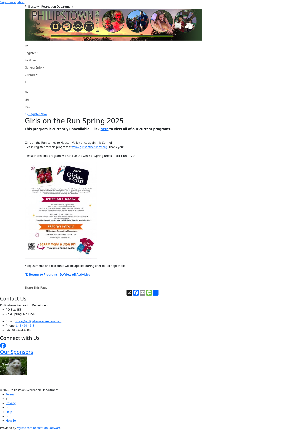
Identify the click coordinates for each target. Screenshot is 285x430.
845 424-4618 (25, 326)
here (105, 128)
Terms (10, 394)
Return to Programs (41, 274)
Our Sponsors (16, 351)
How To (11, 421)
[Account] (34, 82)
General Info (33, 67)
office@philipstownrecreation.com (38, 321)
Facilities (30, 60)
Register (30, 53)
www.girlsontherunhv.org (89, 147)
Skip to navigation (12, 2)
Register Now (38, 114)
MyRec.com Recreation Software (39, 428)
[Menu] (27, 106)
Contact (30, 75)
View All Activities (75, 274)
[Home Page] (34, 45)
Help (9, 412)
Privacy (10, 403)
